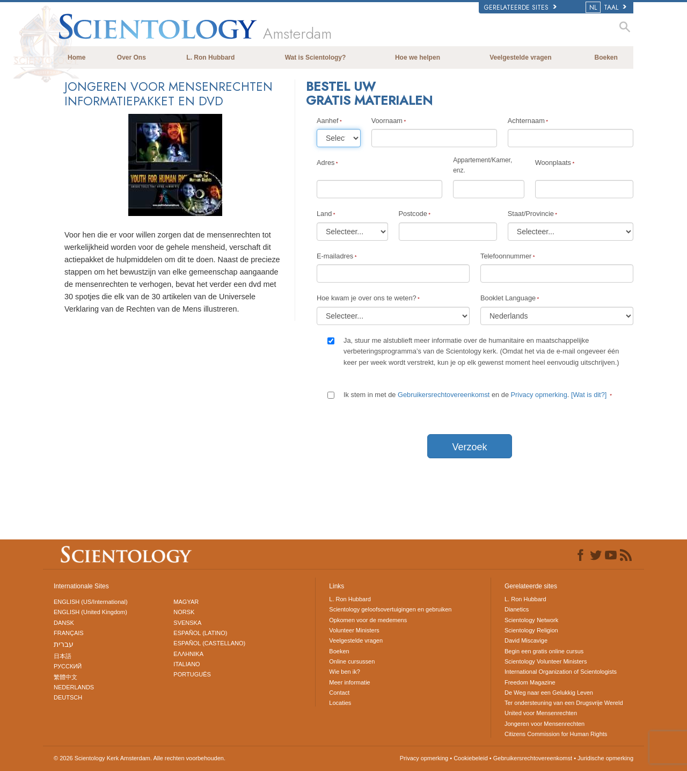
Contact (339, 692)
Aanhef (328, 121)
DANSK (64, 622)
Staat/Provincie (531, 214)
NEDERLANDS (74, 687)
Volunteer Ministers (354, 630)
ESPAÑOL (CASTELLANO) (209, 643)
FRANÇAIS (69, 633)
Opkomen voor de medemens (368, 620)
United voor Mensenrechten (541, 713)
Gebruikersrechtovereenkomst (443, 395)
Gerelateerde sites (520, 7)
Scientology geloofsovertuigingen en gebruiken (390, 609)
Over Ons (131, 57)
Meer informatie (349, 682)
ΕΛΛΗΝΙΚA (188, 654)
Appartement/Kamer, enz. (482, 165)
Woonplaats (553, 162)
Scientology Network (531, 620)
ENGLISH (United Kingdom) (90, 612)
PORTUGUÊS (191, 674)
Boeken (606, 57)
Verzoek (469, 447)
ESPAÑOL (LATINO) (200, 633)
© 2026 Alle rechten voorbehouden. (139, 758)
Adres (325, 162)
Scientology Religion (531, 630)
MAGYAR (186, 602)
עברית (64, 644)
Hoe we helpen (417, 57)
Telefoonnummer (505, 256)
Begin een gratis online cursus (544, 651)
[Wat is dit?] (588, 395)
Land (324, 214)
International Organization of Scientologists (561, 671)
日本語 (62, 656)
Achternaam (526, 121)
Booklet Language (508, 298)
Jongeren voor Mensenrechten (544, 723)
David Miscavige (526, 640)
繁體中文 (65, 677)
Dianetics (517, 609)
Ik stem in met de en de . (476, 395)
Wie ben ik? (344, 671)
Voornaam (387, 121)
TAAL (607, 7)
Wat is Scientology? (315, 57)
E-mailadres (335, 256)
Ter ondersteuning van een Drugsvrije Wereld (564, 703)
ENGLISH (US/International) (91, 602)
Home (76, 57)
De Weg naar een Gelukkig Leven (549, 692)
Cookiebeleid (471, 758)
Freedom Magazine (530, 682)
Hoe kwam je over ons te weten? (366, 298)
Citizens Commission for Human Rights (556, 734)
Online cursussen (352, 661)
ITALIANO (186, 664)
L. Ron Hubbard (210, 57)
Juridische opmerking (605, 758)
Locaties (340, 703)
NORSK (183, 612)
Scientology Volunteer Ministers (546, 661)
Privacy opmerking (539, 395)
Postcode (413, 214)
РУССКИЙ (68, 666)
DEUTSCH (68, 697)
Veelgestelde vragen (520, 57)
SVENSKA (187, 622)
